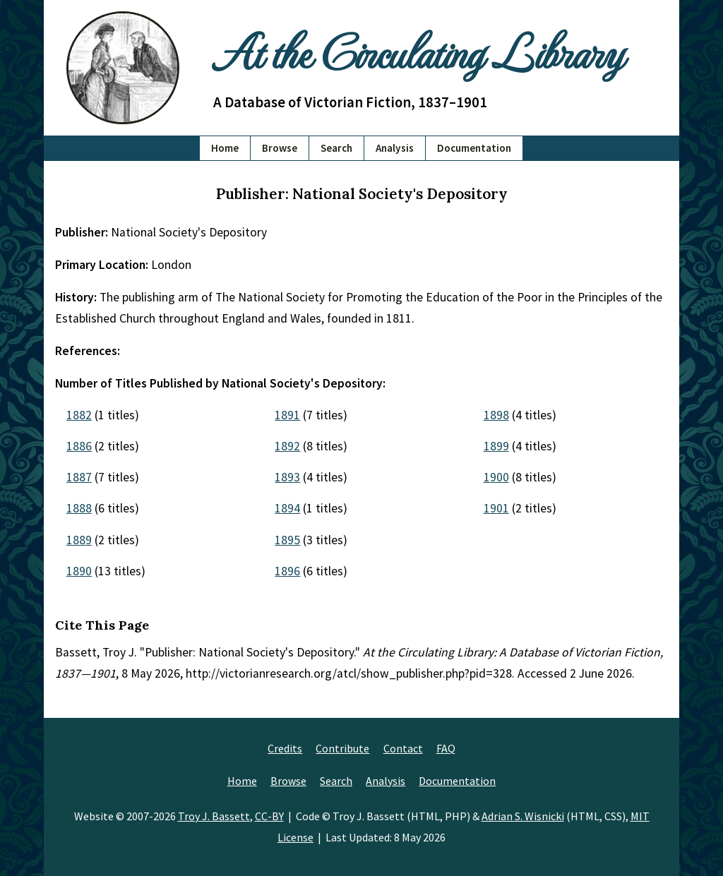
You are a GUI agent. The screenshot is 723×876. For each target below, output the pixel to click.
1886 (79, 446)
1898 (496, 415)
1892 (287, 446)
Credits (285, 748)
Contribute (342, 748)
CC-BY (269, 816)
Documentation (474, 148)
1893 (287, 477)
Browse (279, 148)
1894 (287, 508)
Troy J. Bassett (214, 816)
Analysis (395, 148)
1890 (79, 571)
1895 (287, 540)
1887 (79, 477)
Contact (403, 748)
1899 (496, 446)
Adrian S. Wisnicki (523, 816)
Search (336, 148)
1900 (496, 477)
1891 (287, 415)
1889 (79, 540)
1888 (79, 508)
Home (225, 148)
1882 (79, 415)
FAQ (445, 748)
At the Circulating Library (418, 50)
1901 (496, 508)
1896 (287, 571)
